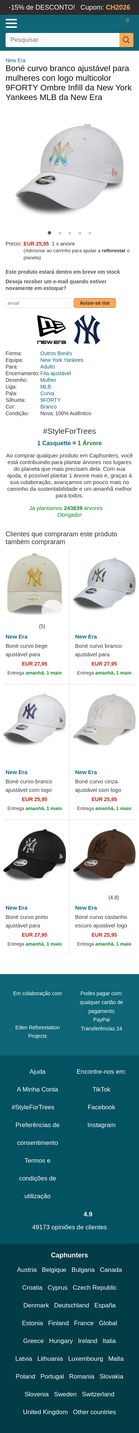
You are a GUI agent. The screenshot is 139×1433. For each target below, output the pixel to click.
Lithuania (50, 1358)
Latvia (23, 1358)
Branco (48, 407)
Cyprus (57, 1287)
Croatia (32, 1287)
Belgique (54, 1269)
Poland (25, 1376)
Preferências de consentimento (38, 1134)
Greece (33, 1340)
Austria (27, 1269)
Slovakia (111, 1376)
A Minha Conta (37, 1089)
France (84, 1323)
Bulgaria (83, 1269)
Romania (81, 1376)
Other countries (94, 1412)
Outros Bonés (56, 353)
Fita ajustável (55, 373)
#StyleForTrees (37, 1107)
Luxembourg (85, 1358)
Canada (111, 1269)
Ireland (87, 1340)
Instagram (101, 1125)
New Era (16, 60)
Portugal (52, 1376)
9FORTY (50, 400)
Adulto (47, 367)
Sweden (65, 1394)
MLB (45, 387)
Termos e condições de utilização (37, 1178)
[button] (49, 232)
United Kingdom (45, 1412)
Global (108, 1323)
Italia (109, 1340)
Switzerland (98, 1394)
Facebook (101, 1107)
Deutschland (71, 1305)
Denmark (36, 1305)
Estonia (32, 1323)
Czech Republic (95, 1287)
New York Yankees (61, 360)
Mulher (48, 380)
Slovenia (36, 1394)
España (105, 1305)
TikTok (102, 1089)
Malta (116, 1358)
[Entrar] (98, 23)
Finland (58, 1323)
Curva (47, 393)
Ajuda (38, 1071)
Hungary (61, 1340)
